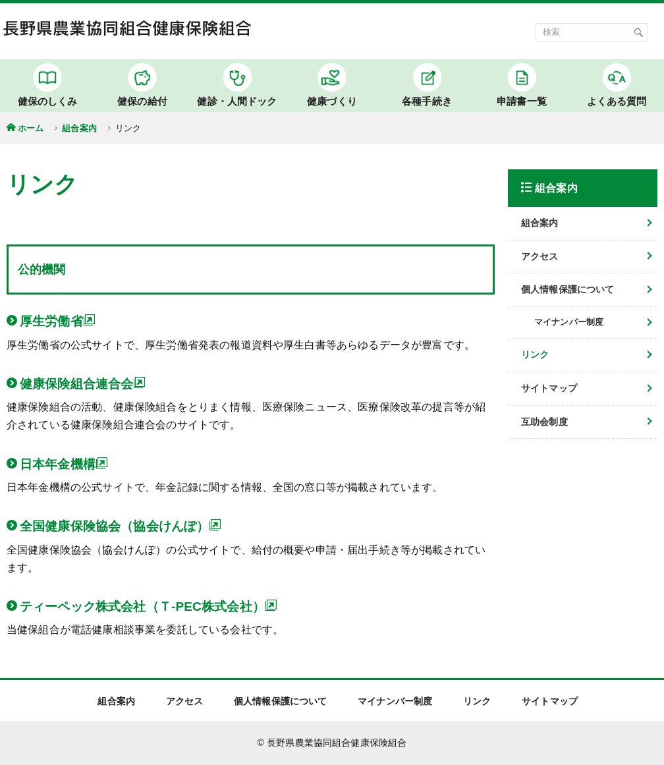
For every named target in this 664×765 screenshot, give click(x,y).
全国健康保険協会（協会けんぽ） (121, 526)
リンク (535, 354)
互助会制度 (544, 421)
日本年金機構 (64, 464)
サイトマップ (549, 388)
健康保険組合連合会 (83, 383)
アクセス (540, 256)
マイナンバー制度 (395, 701)
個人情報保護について (568, 289)
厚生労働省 (58, 321)
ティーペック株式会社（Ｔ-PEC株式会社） (148, 606)
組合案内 (79, 128)
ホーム (30, 128)
